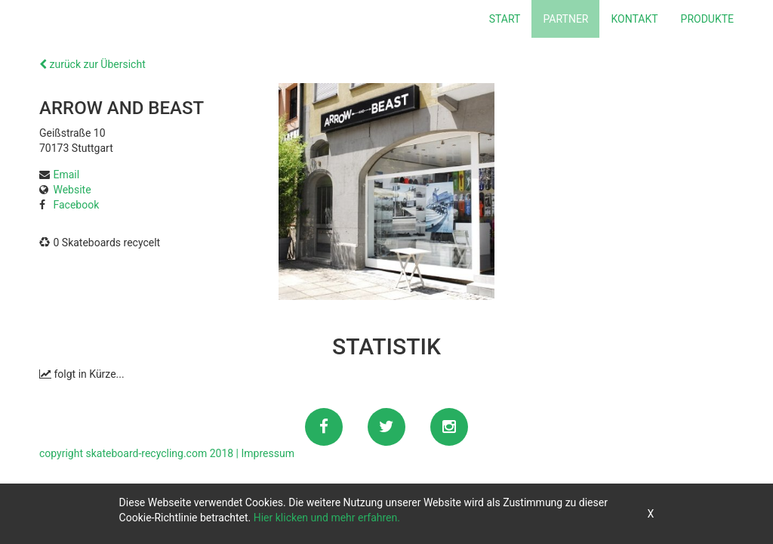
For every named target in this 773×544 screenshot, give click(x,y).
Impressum (268, 453)
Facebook (76, 205)
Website (72, 190)
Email (66, 174)
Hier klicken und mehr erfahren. (327, 518)
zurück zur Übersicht (92, 64)
